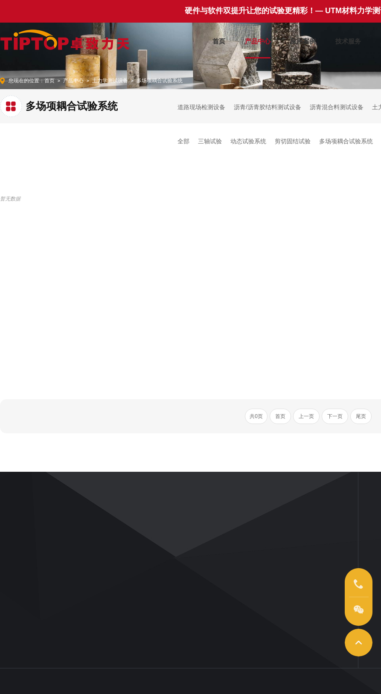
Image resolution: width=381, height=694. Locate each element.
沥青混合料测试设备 (337, 107)
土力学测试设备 (110, 81)
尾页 (361, 416)
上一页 (306, 416)
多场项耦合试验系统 (160, 81)
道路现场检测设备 (201, 107)
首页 (218, 39)
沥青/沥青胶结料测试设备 (267, 107)
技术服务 (348, 39)
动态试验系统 (248, 141)
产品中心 (257, 39)
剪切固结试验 (293, 141)
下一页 (335, 416)
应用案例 (303, 39)
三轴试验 (210, 141)
